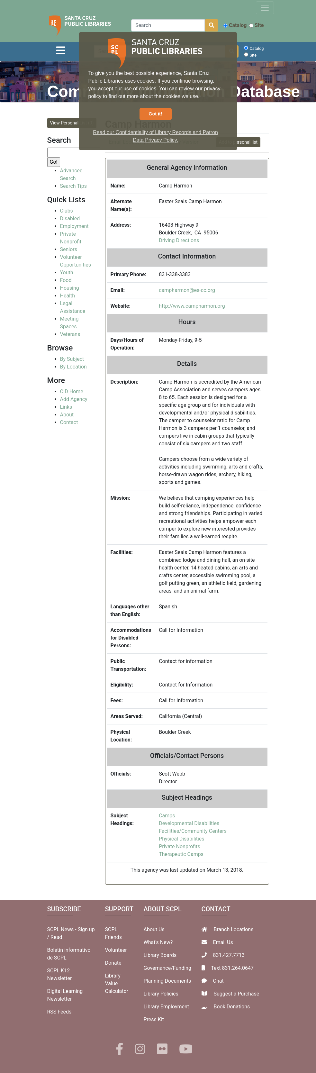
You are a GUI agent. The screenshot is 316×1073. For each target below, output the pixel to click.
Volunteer (116, 950)
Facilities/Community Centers (193, 831)
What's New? (158, 942)
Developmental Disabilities (189, 823)
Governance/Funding (167, 968)
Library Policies (161, 994)
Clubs (66, 211)
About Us (154, 929)
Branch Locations (233, 929)
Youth (66, 272)
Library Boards (160, 955)
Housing (69, 288)
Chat (218, 981)
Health (67, 296)
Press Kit (154, 1019)
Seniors (68, 249)
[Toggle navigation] (265, 7)
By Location (73, 367)
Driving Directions (179, 240)
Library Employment (166, 1007)
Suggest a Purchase (236, 994)
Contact (69, 422)
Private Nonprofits (179, 846)
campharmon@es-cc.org (187, 290)
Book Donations (231, 1007)
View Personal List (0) (72, 122)
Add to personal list (238, 142)
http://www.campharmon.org (192, 306)
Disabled (70, 218)
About (67, 415)
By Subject (72, 359)
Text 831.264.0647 (232, 968)
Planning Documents (167, 981)
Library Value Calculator (116, 983)
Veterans (70, 334)
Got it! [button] (155, 113)
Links (66, 407)
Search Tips (73, 186)
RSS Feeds (59, 1012)
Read (56, 937)
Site (256, 25)
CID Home (71, 391)
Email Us (223, 942)
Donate (113, 963)
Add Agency (73, 399)
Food (66, 280)
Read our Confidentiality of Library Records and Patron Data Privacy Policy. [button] (155, 136)
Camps (167, 816)
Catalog (235, 25)
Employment (74, 226)
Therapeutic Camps (181, 854)
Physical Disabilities (181, 839)
